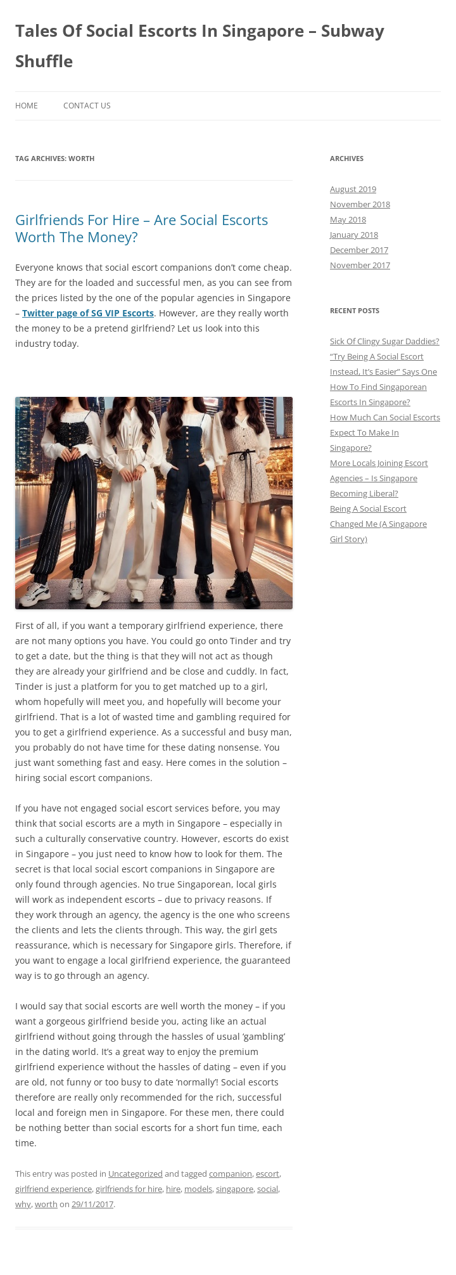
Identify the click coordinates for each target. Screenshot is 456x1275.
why (23, 1204)
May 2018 (348, 219)
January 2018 (354, 234)
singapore (234, 1188)
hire (173, 1188)
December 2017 (359, 250)
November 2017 (360, 265)
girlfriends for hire (129, 1188)
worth (46, 1204)
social (267, 1188)
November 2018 (360, 204)
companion (230, 1173)
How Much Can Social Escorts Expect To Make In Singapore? (385, 432)
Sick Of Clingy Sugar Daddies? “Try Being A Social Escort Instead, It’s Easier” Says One (385, 356)
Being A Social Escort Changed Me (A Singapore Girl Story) (378, 524)
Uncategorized (135, 1173)
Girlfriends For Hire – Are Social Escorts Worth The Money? (141, 227)
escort (267, 1173)
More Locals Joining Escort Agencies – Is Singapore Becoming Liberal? (379, 478)
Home (26, 105)
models (198, 1188)
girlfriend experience (53, 1188)
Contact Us (87, 105)
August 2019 (353, 189)
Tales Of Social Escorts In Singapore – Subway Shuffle (199, 45)
